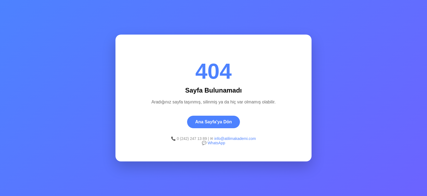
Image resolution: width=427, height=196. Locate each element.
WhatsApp (216, 143)
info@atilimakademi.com (235, 138)
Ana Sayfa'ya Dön (213, 122)
